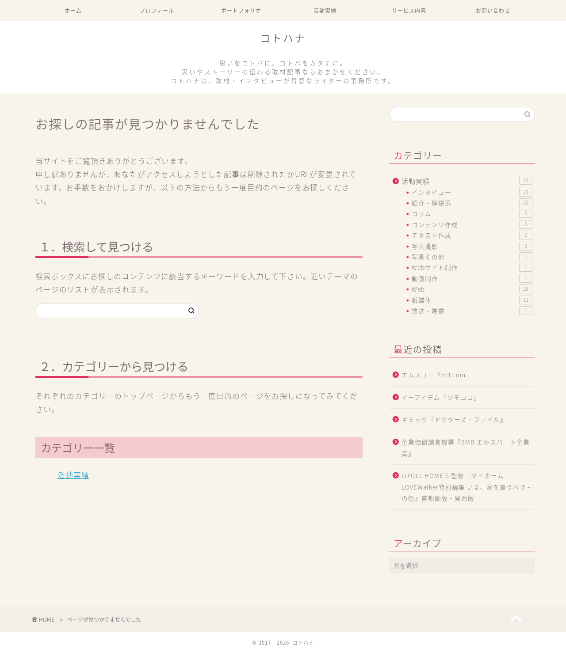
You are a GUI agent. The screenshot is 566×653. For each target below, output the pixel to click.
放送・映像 (472, 310)
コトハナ (283, 58)
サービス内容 (409, 11)
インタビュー (472, 192)
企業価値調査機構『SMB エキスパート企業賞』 (466, 447)
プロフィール (157, 11)
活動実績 (325, 11)
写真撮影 (472, 246)
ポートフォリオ (241, 11)
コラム (472, 213)
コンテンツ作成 (472, 224)
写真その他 (472, 256)
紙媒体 (472, 300)
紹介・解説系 (472, 202)
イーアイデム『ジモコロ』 (441, 397)
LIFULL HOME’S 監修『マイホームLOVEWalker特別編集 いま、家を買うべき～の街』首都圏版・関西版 (467, 486)
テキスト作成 (472, 235)
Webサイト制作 (472, 267)
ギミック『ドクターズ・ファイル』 (454, 419)
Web (472, 289)
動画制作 (472, 278)
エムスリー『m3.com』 (437, 374)
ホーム (73, 11)
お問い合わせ (493, 11)
